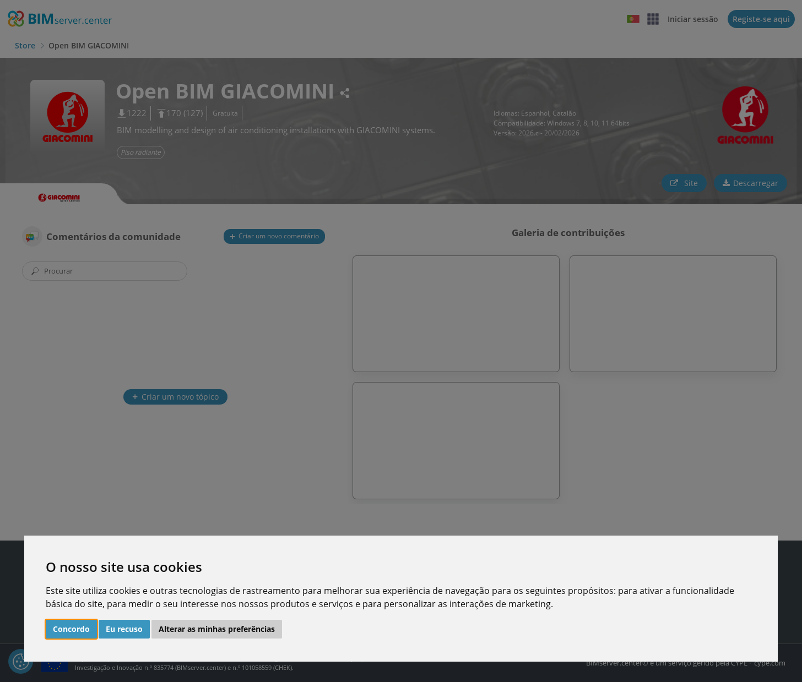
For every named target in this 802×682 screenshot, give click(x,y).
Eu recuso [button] (124, 629)
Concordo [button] (71, 629)
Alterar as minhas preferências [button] (217, 629)
